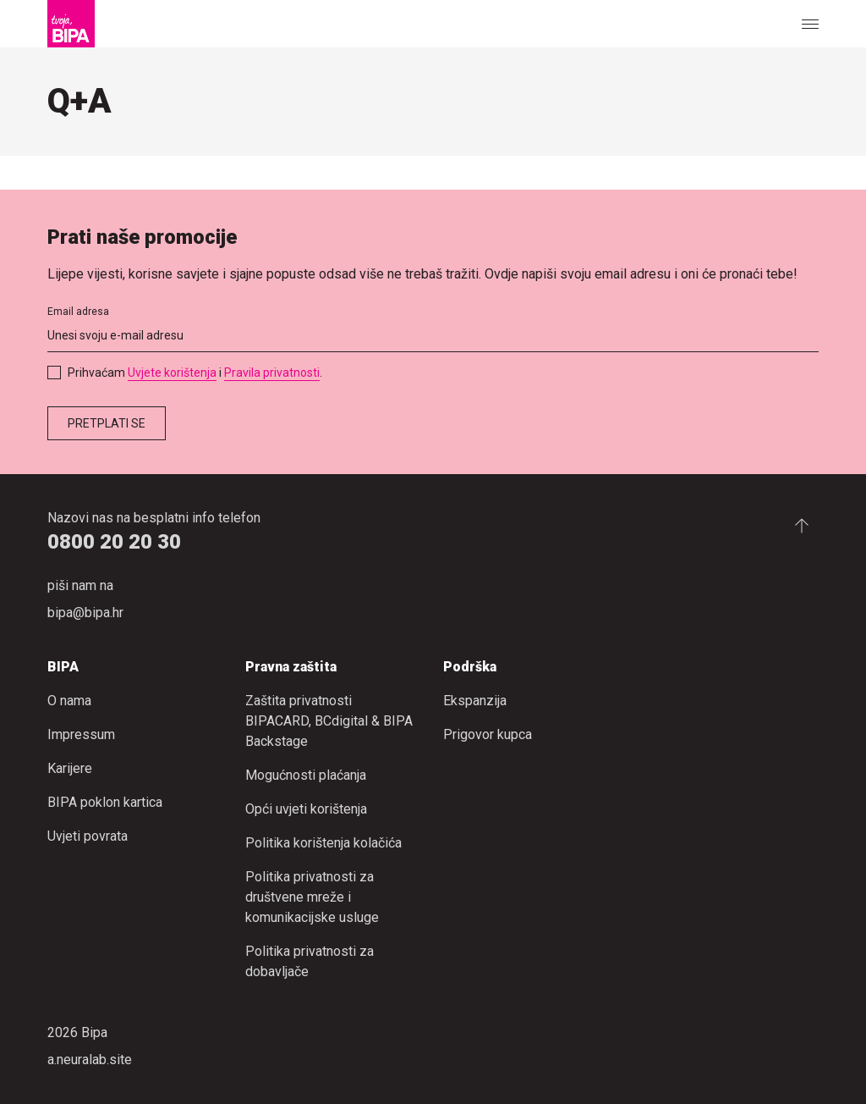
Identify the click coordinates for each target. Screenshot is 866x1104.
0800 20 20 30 (114, 542)
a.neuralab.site (89, 1060)
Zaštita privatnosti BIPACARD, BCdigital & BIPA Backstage (329, 721)
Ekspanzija (475, 701)
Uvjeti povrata (87, 836)
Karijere (69, 768)
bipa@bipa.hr (85, 612)
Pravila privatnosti (272, 372)
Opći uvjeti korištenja (306, 809)
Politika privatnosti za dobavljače (309, 961)
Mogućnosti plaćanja (305, 775)
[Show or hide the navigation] (810, 23)
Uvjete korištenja (172, 372)
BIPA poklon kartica (104, 802)
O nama (69, 701)
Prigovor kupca (487, 734)
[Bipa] (71, 23)
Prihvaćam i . (195, 372)
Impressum (81, 734)
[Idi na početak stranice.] (802, 525)
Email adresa (78, 311)
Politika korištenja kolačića (323, 843)
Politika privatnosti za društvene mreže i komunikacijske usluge (312, 897)
